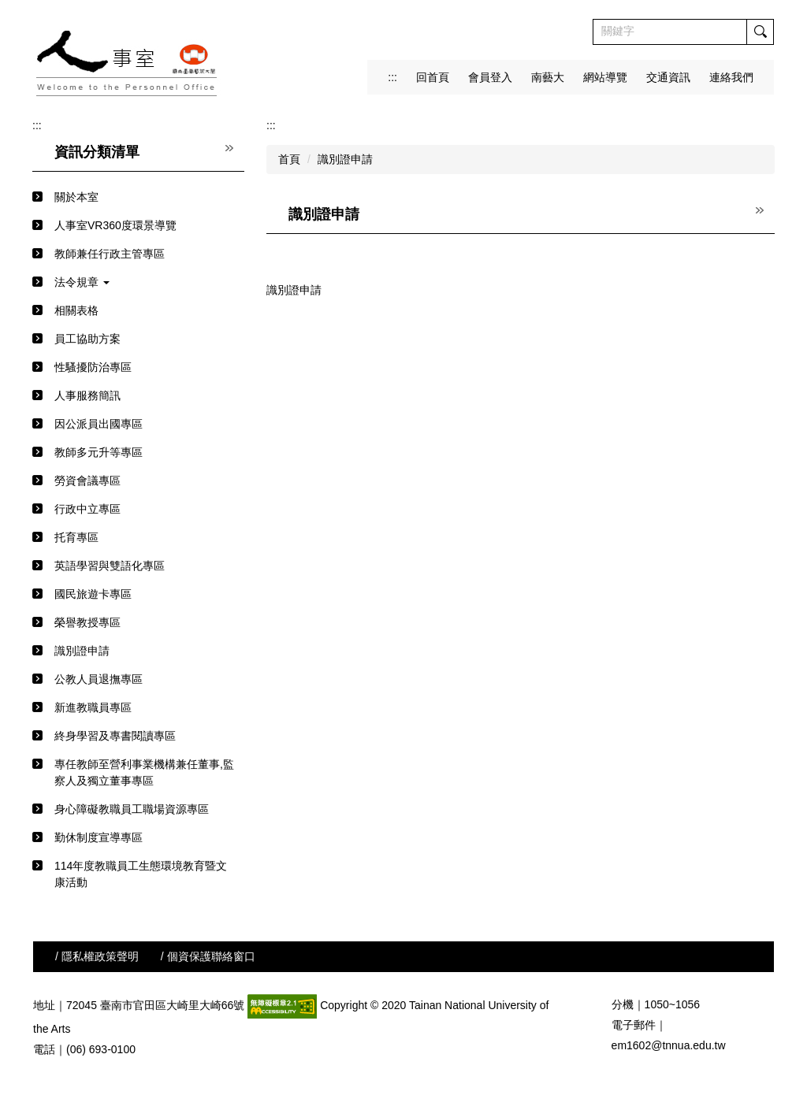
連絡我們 (731, 77)
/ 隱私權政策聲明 (97, 956)
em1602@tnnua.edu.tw (669, 1045)
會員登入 (490, 77)
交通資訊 (668, 77)
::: (392, 77)
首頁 (289, 159)
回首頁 (432, 77)
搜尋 (759, 32)
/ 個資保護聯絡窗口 (208, 956)
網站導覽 (605, 77)
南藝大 (547, 77)
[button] (138, 282)
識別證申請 (345, 159)
